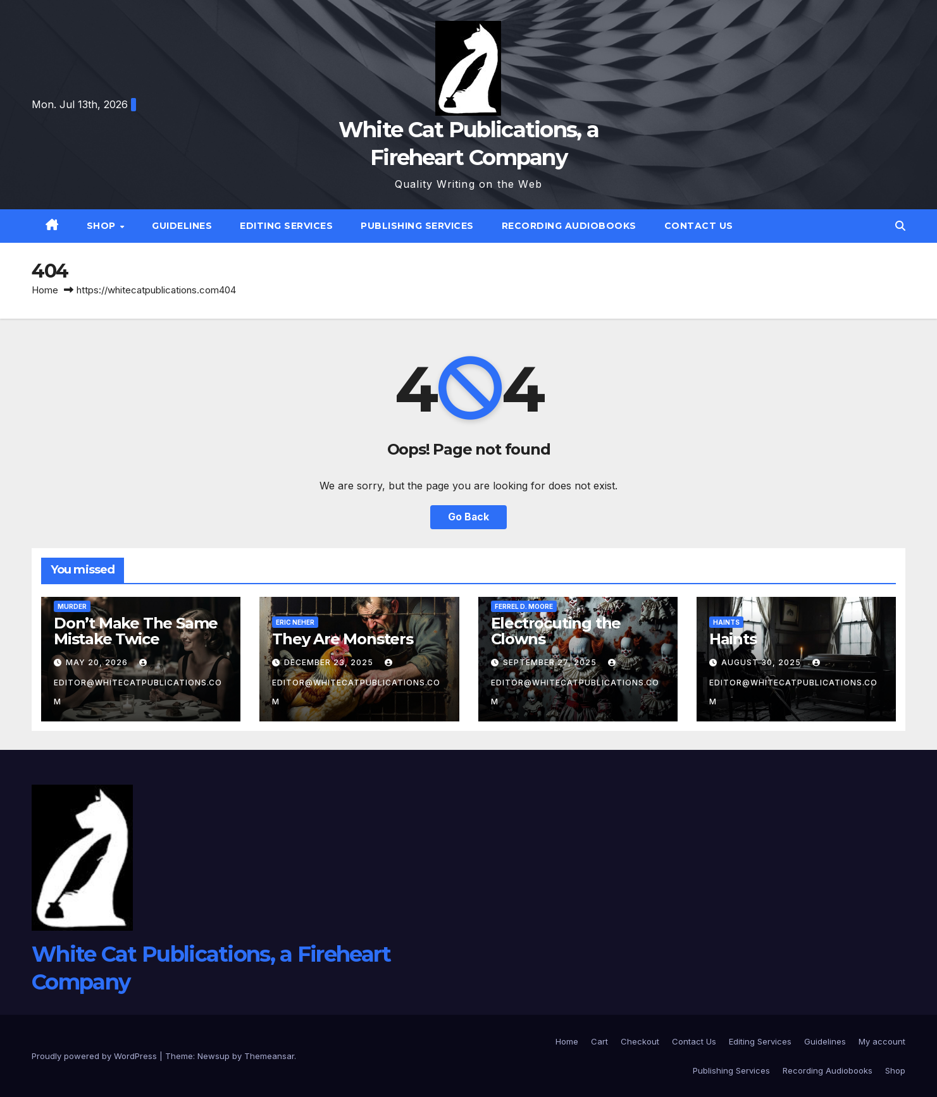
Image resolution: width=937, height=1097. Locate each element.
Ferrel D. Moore (524, 606)
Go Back (469, 517)
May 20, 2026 (98, 662)
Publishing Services (417, 225)
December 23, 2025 (330, 662)
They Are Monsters (342, 639)
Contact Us (698, 225)
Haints (726, 622)
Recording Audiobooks (569, 225)
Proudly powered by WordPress (95, 1056)
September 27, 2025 (551, 662)
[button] (900, 225)
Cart (599, 1041)
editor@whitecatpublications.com (138, 682)
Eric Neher (295, 622)
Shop (103, 225)
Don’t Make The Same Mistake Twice (136, 631)
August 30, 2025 (762, 662)
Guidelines (182, 225)
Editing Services (286, 225)
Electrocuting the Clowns (556, 631)
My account (882, 1041)
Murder (72, 606)
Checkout (640, 1041)
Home (45, 290)
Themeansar (269, 1056)
